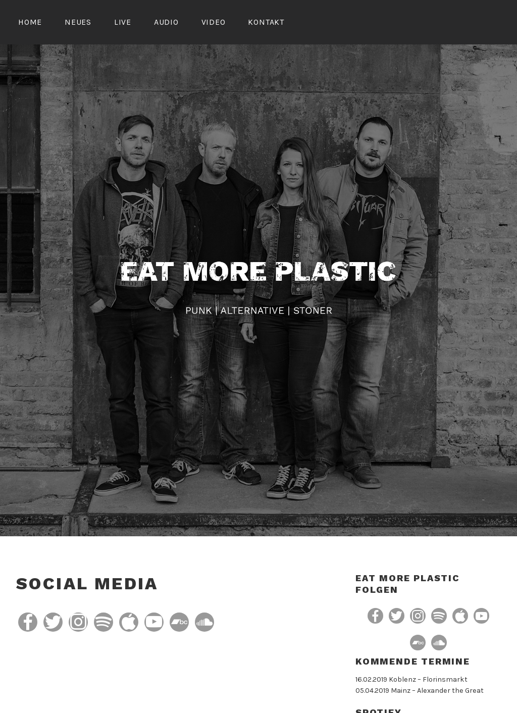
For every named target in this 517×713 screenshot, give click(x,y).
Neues (78, 22)
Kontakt (266, 22)
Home (30, 22)
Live (122, 22)
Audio (166, 22)
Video (213, 22)
